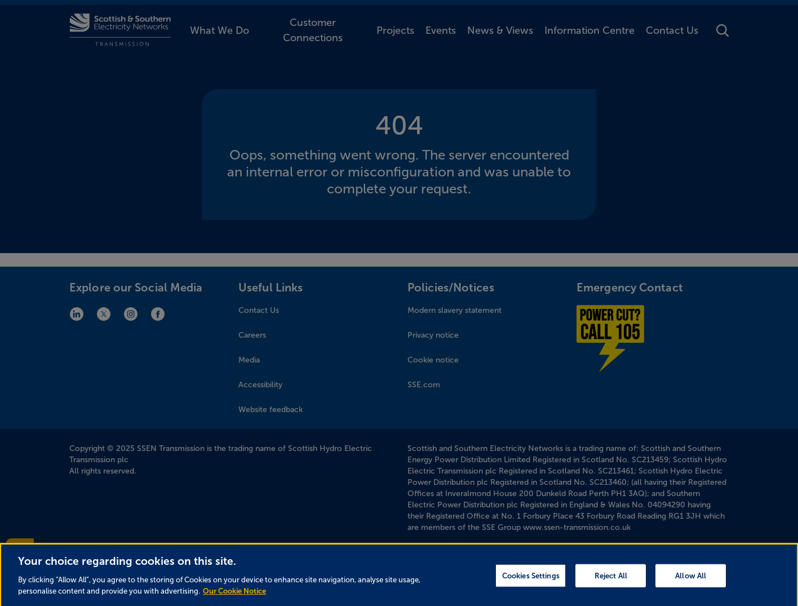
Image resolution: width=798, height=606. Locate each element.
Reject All (611, 581)
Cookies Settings (531, 581)
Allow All (690, 581)
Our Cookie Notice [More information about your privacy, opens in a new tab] (234, 596)
